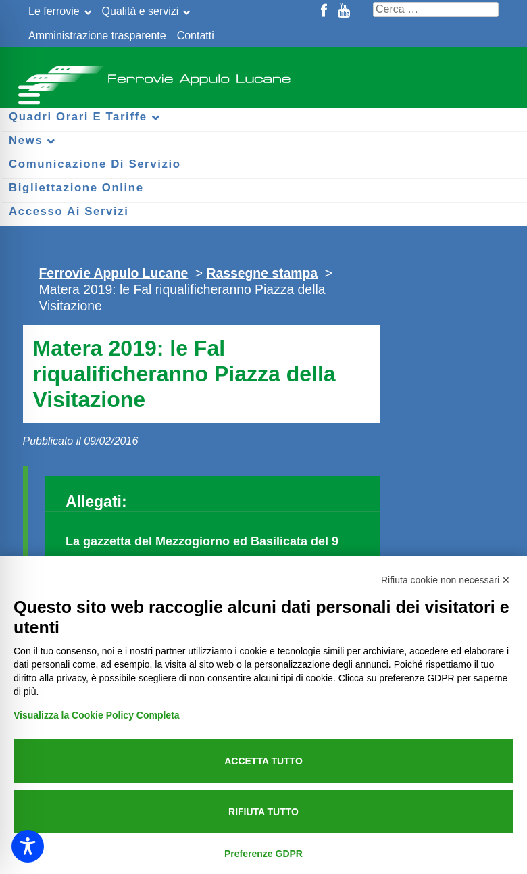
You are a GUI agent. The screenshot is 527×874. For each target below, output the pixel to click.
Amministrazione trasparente (97, 35)
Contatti (195, 35)
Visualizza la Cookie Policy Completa (97, 715)
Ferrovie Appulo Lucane (263, 74)
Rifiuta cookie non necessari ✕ (445, 580)
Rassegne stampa (262, 273)
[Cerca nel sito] (436, 9)
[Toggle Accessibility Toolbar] (27, 846)
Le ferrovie (54, 11)
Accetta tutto (263, 761)
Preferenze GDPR (263, 853)
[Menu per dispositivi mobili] (27, 93)
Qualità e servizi (140, 11)
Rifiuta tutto (263, 811)
